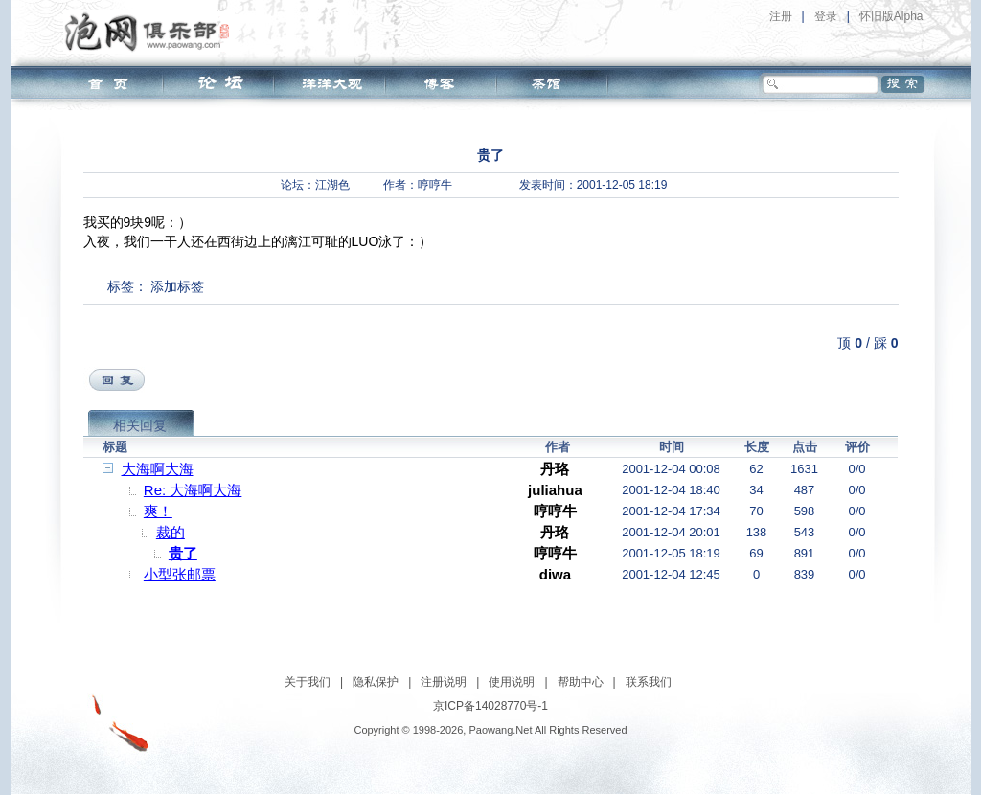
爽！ (158, 511)
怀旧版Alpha (891, 16)
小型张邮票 (180, 574)
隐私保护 (376, 682)
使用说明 (512, 682)
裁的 (170, 532)
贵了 (183, 553)
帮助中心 (581, 682)
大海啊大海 (158, 469)
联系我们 (649, 682)
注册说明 (444, 682)
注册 (780, 16)
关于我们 (308, 682)
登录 (825, 16)
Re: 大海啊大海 (193, 490)
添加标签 (177, 286)
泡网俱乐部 (151, 32)
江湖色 (332, 185)
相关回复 (140, 425)
